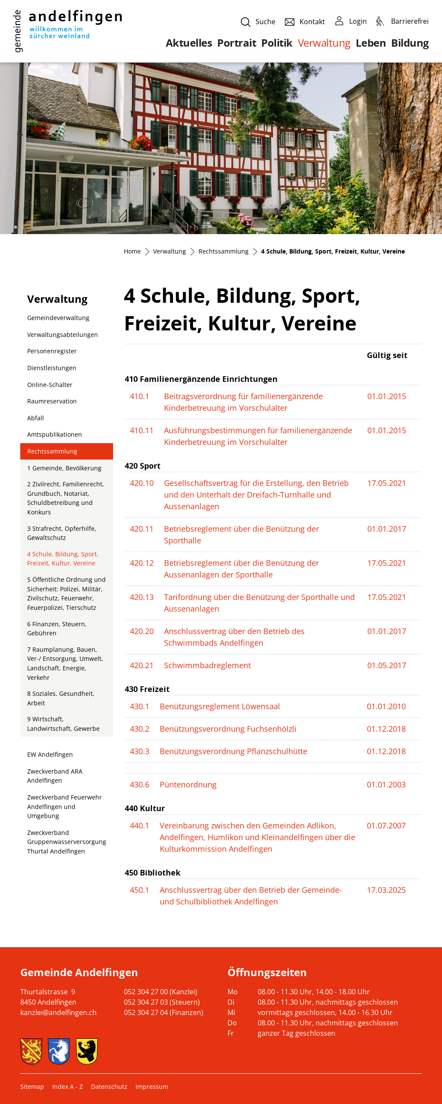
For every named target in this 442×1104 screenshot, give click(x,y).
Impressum (152, 1086)
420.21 (142, 665)
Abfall (35, 418)
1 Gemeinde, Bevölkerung (64, 468)
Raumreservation (52, 401)
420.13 (142, 597)
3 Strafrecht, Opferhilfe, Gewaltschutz (61, 533)
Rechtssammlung (52, 451)
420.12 (142, 563)
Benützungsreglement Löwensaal (220, 706)
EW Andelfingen (50, 754)
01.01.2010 (386, 706)
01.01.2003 (386, 784)
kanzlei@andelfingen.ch (58, 1012)
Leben (371, 42)
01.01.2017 (386, 528)
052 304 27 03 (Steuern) (162, 1002)
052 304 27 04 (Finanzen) (163, 1012)
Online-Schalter (50, 385)
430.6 (139, 784)
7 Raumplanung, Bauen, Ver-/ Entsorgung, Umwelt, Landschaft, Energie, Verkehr (65, 663)
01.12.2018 (386, 728)
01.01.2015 (386, 396)
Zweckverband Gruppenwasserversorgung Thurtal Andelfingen (66, 841)
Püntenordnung (188, 784)
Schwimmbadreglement (207, 665)
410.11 (142, 430)
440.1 (139, 825)
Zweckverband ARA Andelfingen (54, 776)
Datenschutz (109, 1086)
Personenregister (52, 351)
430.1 (139, 706)
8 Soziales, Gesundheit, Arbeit (61, 698)
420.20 (142, 631)
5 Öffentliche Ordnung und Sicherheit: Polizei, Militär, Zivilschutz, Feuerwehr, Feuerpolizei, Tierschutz (66, 593)
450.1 (139, 890)
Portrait (236, 42)
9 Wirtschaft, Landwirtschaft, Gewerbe (63, 724)
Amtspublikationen (54, 434)
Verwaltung (324, 42)
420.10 (142, 483)
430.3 (139, 751)
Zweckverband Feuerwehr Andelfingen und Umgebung (64, 806)
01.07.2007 (386, 825)
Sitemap (32, 1086)
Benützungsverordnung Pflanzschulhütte (233, 751)
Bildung (410, 42)
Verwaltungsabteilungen (62, 334)
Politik (277, 42)
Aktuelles (189, 42)
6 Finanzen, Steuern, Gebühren (57, 629)
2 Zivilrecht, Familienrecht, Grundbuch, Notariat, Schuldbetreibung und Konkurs (65, 498)
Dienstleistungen (51, 368)
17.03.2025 (386, 890)
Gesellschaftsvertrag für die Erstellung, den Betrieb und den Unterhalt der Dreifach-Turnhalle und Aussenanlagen (256, 494)
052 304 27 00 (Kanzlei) (160, 991)
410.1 (139, 396)
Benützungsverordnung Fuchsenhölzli (228, 728)
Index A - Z (67, 1086)
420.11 (142, 528)
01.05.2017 (386, 665)
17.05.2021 (386, 483)
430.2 (139, 728)
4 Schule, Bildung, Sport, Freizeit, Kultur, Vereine (62, 560)
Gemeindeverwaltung (58, 318)
